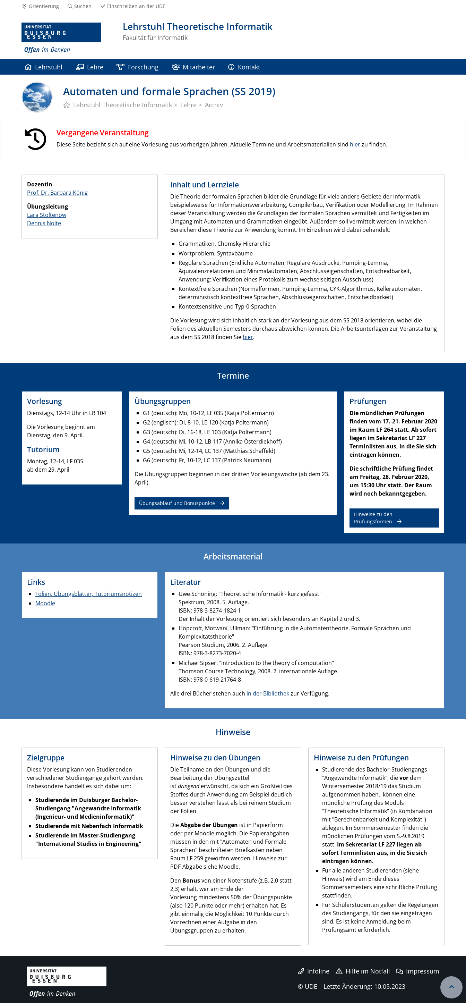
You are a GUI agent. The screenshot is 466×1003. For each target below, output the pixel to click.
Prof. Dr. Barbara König (57, 192)
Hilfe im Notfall (363, 971)
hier (355, 144)
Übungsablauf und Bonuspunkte (177, 503)
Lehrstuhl (43, 66)
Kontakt (244, 66)
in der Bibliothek (268, 693)
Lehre (89, 66)
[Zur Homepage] (61, 38)
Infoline (313, 971)
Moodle (45, 603)
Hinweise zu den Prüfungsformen (373, 517)
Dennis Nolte (44, 223)
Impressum (417, 971)
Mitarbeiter (193, 66)
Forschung (137, 66)
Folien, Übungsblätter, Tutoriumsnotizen (88, 594)
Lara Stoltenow (46, 215)
